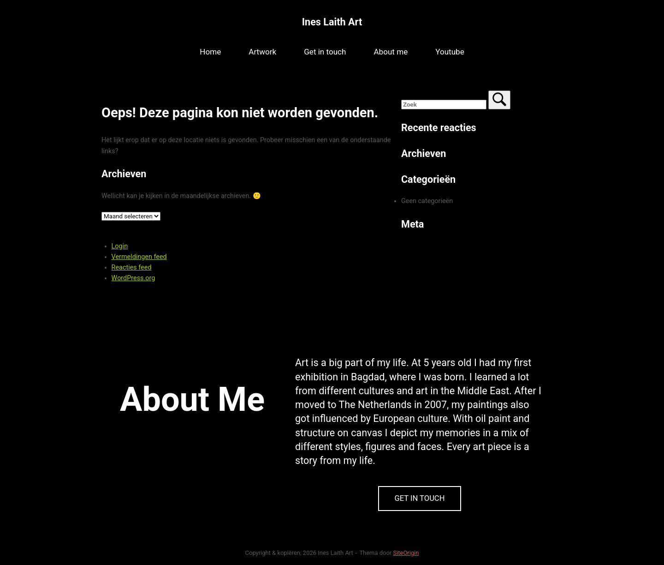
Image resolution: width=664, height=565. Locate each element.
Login (120, 246)
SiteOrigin (406, 552)
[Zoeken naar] (443, 104)
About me (391, 51)
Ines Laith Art (332, 22)
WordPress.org (133, 278)
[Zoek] (499, 99)
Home (210, 51)
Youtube (449, 51)
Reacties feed (132, 267)
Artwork (262, 51)
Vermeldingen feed (139, 257)
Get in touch (325, 51)
